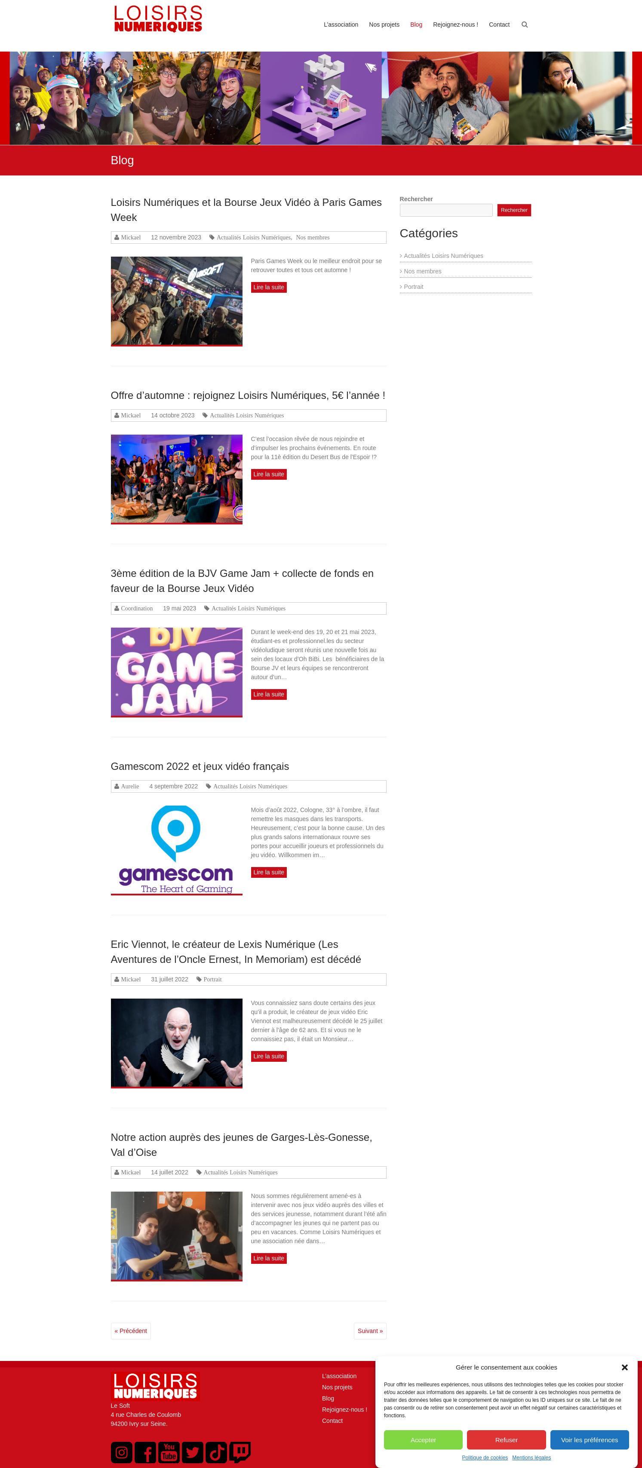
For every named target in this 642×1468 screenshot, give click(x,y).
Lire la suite (269, 287)
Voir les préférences (589, 1452)
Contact (499, 24)
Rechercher (416, 199)
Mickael (131, 237)
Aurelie (130, 786)
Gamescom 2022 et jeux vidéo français (200, 766)
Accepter (423, 1452)
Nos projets (384, 24)
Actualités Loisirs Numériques (254, 237)
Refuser (506, 1452)
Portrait (213, 979)
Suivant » (370, 1330)
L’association (341, 24)
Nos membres (313, 237)
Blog (416, 24)
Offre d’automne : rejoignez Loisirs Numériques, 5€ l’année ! (248, 395)
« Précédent (131, 1330)
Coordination (137, 608)
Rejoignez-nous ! (455, 24)
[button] (624, 1379)
